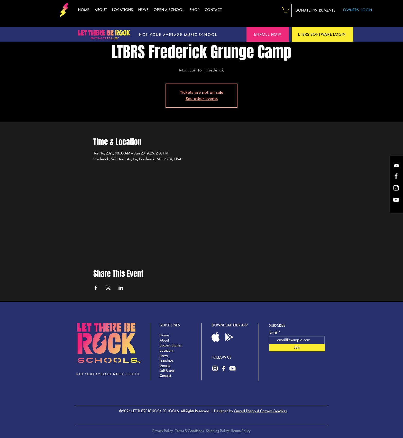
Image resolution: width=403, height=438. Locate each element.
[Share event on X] (108, 288)
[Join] (297, 347)
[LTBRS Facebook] (396, 176)
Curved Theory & (247, 411)
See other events (202, 98)
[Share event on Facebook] (95, 288)
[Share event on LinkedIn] (120, 288)
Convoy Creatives (273, 411)
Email (274, 332)
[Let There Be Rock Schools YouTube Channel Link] (232, 368)
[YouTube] (396, 199)
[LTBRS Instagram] (396, 187)
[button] (195, 10)
